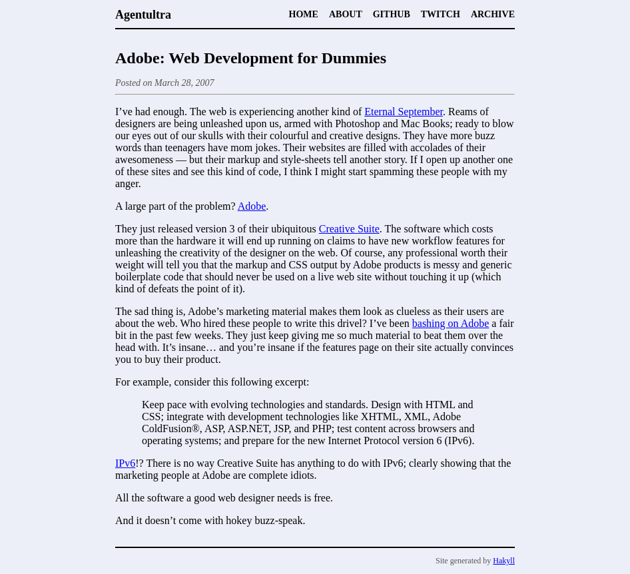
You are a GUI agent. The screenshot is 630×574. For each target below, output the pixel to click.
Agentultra (143, 14)
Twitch (440, 14)
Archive (493, 14)
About (345, 14)
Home (303, 14)
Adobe (252, 206)
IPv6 (125, 463)
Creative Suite (349, 228)
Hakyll (504, 560)
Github (391, 14)
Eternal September (403, 111)
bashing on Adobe (450, 323)
